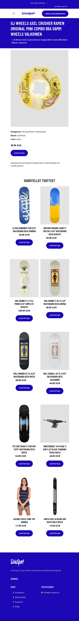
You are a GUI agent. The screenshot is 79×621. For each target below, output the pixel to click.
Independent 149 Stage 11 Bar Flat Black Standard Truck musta (54, 449)
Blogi (17, 606)
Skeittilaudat (40, 131)
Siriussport (19, 592)
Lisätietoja (19, 153)
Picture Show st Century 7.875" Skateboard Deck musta (24, 449)
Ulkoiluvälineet (28, 131)
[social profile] (47, 3)
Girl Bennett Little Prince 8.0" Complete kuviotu (24, 303)
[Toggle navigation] (14, 13)
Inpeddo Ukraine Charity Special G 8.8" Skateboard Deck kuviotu (55, 231)
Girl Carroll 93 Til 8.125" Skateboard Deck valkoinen (54, 376)
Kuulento (19, 602)
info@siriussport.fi (60, 6)
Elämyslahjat (20, 597)
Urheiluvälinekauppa (55, 14)
